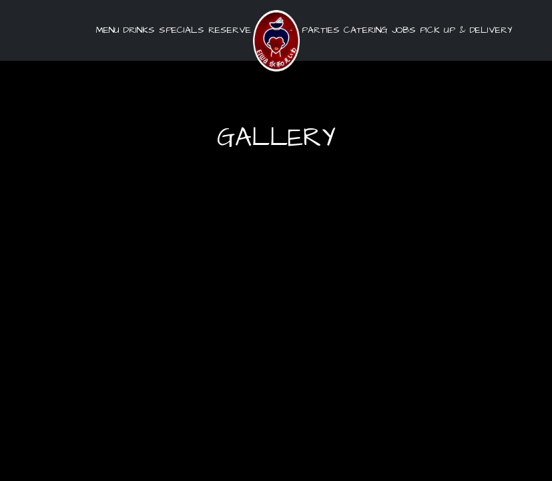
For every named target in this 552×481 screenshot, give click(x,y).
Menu (107, 30)
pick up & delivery (465, 30)
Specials (181, 30)
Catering (366, 30)
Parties (321, 30)
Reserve (229, 30)
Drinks (139, 30)
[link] (276, 40)
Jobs (404, 30)
